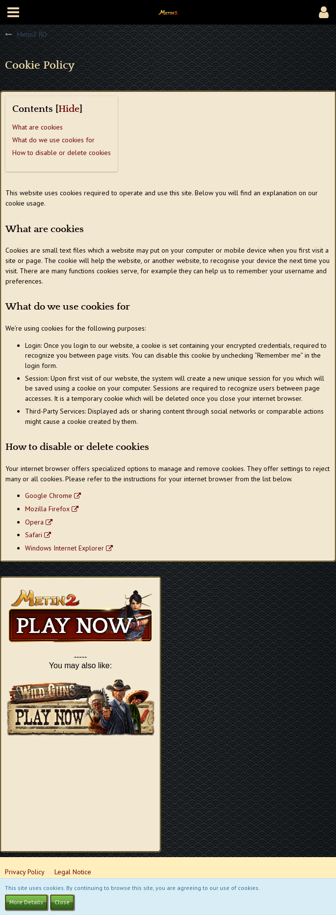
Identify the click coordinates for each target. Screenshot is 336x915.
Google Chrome (48, 495)
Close (62, 902)
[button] (13, 12)
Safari (33, 534)
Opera (34, 522)
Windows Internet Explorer (64, 548)
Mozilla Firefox (47, 508)
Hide (68, 109)
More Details (26, 902)
